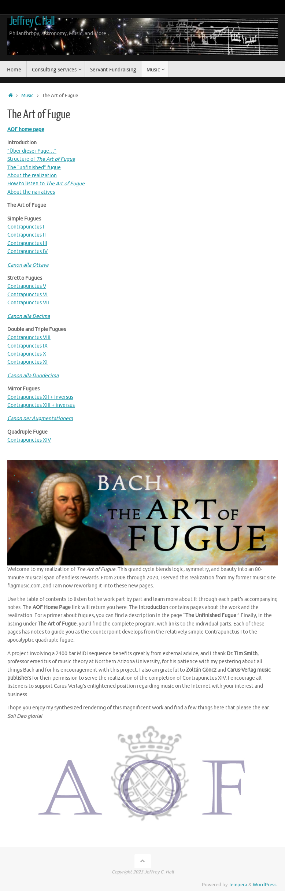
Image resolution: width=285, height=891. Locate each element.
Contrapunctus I (25, 227)
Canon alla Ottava (27, 265)
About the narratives (31, 192)
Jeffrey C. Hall (32, 21)
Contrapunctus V (26, 286)
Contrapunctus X (26, 354)
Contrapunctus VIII (29, 337)
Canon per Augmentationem (40, 418)
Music (27, 96)
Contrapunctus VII (28, 303)
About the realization (32, 175)
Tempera (238, 885)
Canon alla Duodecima (33, 375)
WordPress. (265, 885)
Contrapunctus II (26, 235)
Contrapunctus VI (27, 295)
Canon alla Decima (28, 316)
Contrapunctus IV (27, 251)
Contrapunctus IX (27, 346)
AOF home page (25, 129)
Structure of (41, 159)
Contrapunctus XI (27, 362)
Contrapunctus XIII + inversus (41, 405)
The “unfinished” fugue (34, 167)
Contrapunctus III (27, 243)
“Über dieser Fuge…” (31, 151)
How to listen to (46, 184)
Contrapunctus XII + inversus (40, 397)
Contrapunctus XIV (29, 440)
